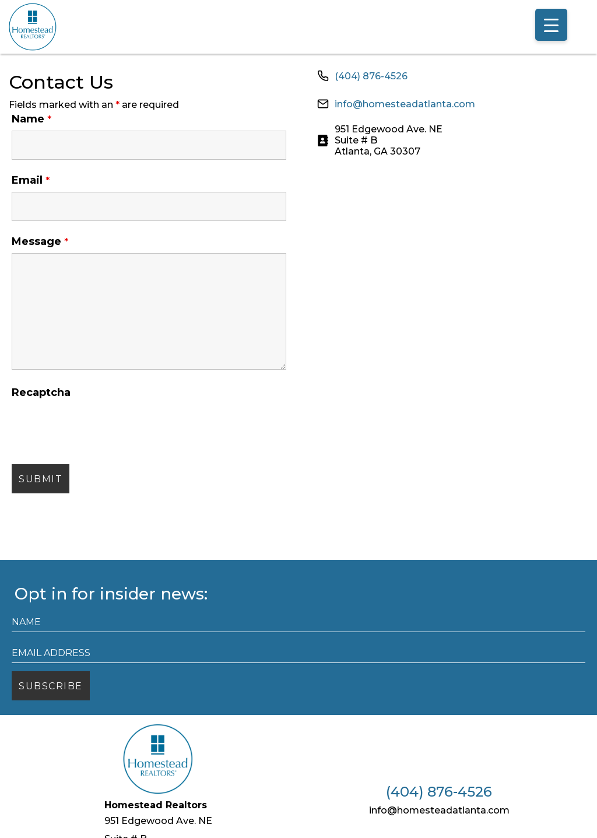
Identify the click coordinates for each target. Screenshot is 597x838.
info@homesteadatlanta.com (405, 104)
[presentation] (100, 427)
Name (31, 119)
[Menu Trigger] (551, 25)
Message (40, 241)
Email (31, 180)
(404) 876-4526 (371, 76)
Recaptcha (41, 392)
